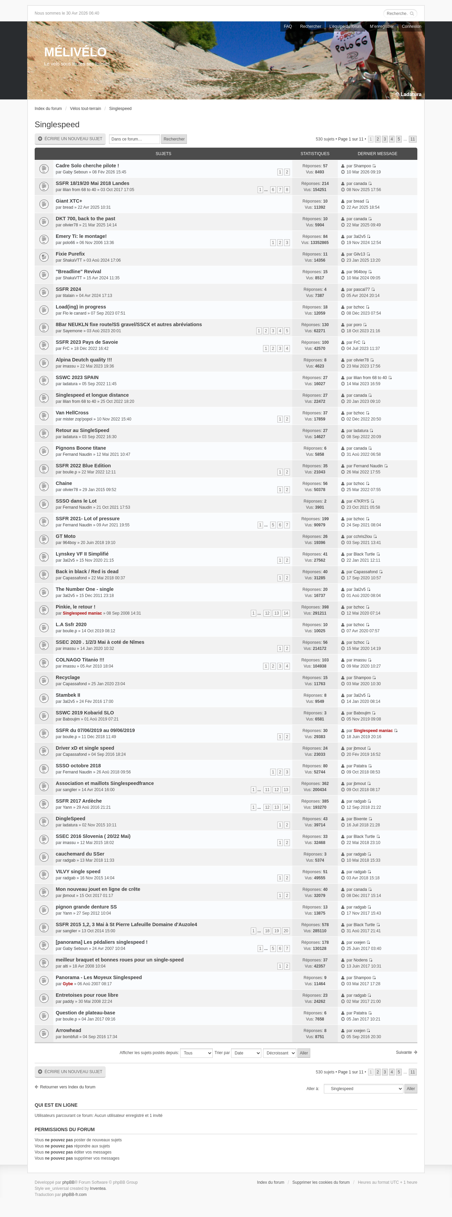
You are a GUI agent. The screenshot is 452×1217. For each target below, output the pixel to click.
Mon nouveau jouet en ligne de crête (98, 889)
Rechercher (310, 26)
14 (286, 613)
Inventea (98, 1188)
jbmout (359, 748)
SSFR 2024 (68, 289)
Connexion (411, 26)
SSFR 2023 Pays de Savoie (87, 342)
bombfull (70, 1036)
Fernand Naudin (77, 454)
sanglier (70, 789)
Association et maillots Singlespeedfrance (105, 783)
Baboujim (71, 719)
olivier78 (70, 225)
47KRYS (361, 501)
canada (360, 183)
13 (276, 613)
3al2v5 (359, 236)
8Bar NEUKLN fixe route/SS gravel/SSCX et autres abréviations (129, 324)
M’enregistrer (382, 26)
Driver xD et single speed (85, 748)
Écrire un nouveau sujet (70, 139)
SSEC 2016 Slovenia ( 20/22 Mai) (93, 836)
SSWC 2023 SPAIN (77, 377)
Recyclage (68, 677)
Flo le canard (74, 313)
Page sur (351, 139)
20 (286, 931)
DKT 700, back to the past (85, 218)
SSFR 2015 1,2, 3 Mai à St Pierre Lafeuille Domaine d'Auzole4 (126, 924)
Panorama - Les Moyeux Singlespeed (99, 977)
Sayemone (72, 331)
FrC (66, 348)
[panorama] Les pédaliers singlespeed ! (101, 942)
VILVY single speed (78, 871)
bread (68, 207)
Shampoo (362, 166)
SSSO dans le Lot (76, 501)
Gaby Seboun (75, 172)
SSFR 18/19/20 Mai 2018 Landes (92, 183)
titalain (69, 295)
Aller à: (313, 1088)
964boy (360, 271)
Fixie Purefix (70, 254)
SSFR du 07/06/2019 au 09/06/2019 (95, 730)
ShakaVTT (72, 260)
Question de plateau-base (85, 1012)
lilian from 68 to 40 (79, 189)
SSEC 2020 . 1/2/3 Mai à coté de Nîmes (100, 642)
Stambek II (68, 695)
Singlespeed (120, 108)
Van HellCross (72, 412)
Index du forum (48, 108)
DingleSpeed (70, 818)
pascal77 (361, 289)
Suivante (404, 1052)
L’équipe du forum (345, 26)
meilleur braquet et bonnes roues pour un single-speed (120, 959)
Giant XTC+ (69, 201)
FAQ (288, 26)
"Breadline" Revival (78, 271)
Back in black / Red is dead (87, 571)
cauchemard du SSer (80, 854)
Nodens (360, 960)
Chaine (64, 483)
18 (267, 931)
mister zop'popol (77, 419)
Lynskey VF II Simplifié (82, 554)
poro (357, 324)
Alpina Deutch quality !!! (84, 359)
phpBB (68, 1182)
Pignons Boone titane (81, 448)
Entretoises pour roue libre (87, 995)
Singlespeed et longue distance (92, 395)
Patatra (360, 766)
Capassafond (75, 578)
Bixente (360, 819)
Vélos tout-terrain (85, 108)
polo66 (69, 242)
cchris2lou (362, 536)
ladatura (70, 383)
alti (65, 966)
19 (276, 931)
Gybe (68, 983)
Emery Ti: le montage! (81, 236)
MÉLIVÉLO (75, 52)
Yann (67, 807)
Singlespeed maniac (82, 613)
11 (413, 139)
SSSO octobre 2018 (78, 765)
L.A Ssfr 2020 (71, 624)
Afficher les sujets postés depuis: (166, 1053)
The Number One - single (85, 589)
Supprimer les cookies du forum (321, 1182)
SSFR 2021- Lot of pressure (88, 518)
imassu (69, 366)
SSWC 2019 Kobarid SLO (85, 712)
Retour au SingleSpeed (82, 430)
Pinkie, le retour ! (75, 607)
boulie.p (70, 472)
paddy (68, 1001)
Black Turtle (364, 554)
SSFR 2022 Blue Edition (83, 465)
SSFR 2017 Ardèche (79, 801)
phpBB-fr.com (74, 1194)
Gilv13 (359, 254)
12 (267, 613)
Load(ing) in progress (81, 307)
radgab (359, 801)
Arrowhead (68, 1030)
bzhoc (358, 307)
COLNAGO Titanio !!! (80, 659)
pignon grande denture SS (86, 907)
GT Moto (65, 536)
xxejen (359, 942)
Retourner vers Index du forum (67, 1087)
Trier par (237, 1053)
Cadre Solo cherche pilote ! (87, 165)
